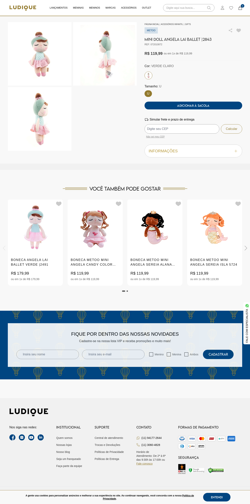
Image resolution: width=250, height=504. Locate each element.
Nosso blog (63, 451)
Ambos (194, 354)
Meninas (78, 7)
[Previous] (4, 248)
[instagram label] (22, 437)
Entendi (217, 497)
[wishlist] (231, 8)
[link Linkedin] (41, 437)
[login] (222, 8)
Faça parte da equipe (69, 466)
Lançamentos (59, 7)
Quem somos (64, 437)
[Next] (246, 248)
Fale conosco (144, 463)
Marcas (110, 7)
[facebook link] (12, 437)
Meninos (94, 7)
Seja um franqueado (68, 459)
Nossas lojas (64, 444)
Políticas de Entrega (107, 459)
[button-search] (209, 8)
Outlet (146, 7)
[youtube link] (31, 437)
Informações (193, 151)
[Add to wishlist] (238, 30)
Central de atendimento (109, 437)
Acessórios (129, 7)
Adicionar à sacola (193, 105)
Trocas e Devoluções (107, 444)
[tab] (123, 291)
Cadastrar (218, 354)
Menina (176, 354)
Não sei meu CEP (155, 136)
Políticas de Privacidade (109, 451)
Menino (159, 354)
